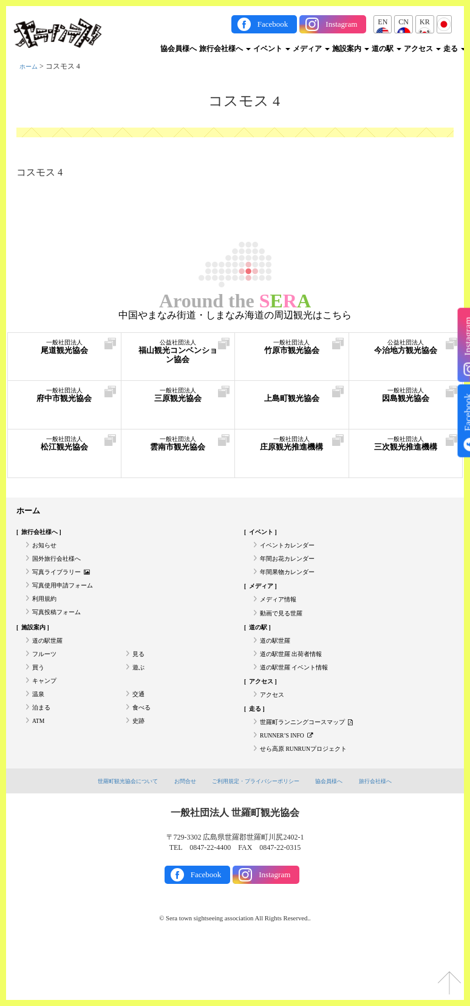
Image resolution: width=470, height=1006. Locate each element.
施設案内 (350, 48)
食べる (143, 753)
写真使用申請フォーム (68, 602)
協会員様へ (178, 48)
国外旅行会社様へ (61, 568)
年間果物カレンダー (292, 585)
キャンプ (46, 719)
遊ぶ (139, 703)
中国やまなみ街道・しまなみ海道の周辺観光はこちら (235, 315)
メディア (311, 48)
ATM (39, 769)
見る (139, 686)
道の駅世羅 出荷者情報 (297, 686)
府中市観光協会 (64, 401)
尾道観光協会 (64, 353)
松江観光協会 (64, 449)
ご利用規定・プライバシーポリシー (258, 836)
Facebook (272, 24)
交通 (139, 736)
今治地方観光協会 (406, 359)
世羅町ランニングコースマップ (315, 769)
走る (454, 48)
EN (382, 22)
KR (425, 22)
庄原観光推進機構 (292, 455)
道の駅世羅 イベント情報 (301, 703)
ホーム (30, 66)
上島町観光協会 (292, 401)
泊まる (43, 753)
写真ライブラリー (66, 585)
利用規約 (46, 619)
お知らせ (46, 552)
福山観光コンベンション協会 (178, 359)
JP (444, 22)
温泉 (39, 736)
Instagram (341, 24)
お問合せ (175, 836)
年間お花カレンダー (292, 568)
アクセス (422, 48)
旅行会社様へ (225, 48)
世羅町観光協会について (109, 836)
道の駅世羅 (50, 669)
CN (403, 22)
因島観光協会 (406, 401)
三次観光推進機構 (406, 455)
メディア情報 (282, 619)
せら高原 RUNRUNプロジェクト (313, 803)
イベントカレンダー (292, 552)
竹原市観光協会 (292, 353)
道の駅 (386, 48)
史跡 (139, 769)
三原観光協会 (178, 401)
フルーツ (46, 686)
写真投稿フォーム (61, 636)
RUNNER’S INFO (292, 786)
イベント (271, 48)
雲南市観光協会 (178, 449)
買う (39, 703)
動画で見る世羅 (285, 636)
